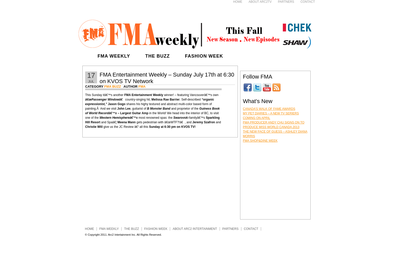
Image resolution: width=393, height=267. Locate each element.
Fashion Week (204, 56)
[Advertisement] (159, 7)
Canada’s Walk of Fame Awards (269, 109)
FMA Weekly (114, 56)
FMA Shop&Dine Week (260, 140)
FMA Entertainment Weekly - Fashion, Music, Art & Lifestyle (195, 32)
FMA (142, 86)
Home (237, 2)
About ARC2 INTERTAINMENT (195, 229)
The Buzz (157, 56)
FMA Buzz (112, 86)
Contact (307, 2)
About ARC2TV (260, 2)
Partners (286, 2)
